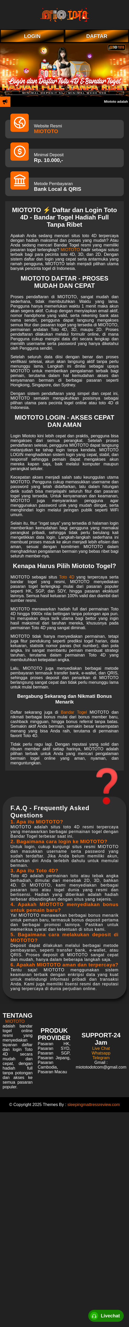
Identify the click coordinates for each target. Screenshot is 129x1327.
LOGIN (32, 36)
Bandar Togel (74, 712)
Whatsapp (101, 1053)
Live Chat (101, 1048)
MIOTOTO (46, 131)
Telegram (101, 1058)
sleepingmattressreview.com (93, 1104)
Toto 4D (66, 577)
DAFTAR (96, 36)
